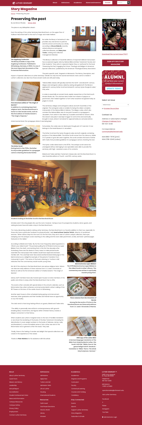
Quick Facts (13, 378)
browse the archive (111, 108)
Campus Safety (14, 404)
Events (73, 402)
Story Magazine (76, 412)
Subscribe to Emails (77, 416)
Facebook (105, 398)
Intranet (43, 416)
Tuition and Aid (45, 381)
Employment (13, 411)
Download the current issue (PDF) (115, 53)
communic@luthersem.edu (112, 131)
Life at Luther (44, 388)
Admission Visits (45, 385)
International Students (47, 394)
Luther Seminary (22, 2)
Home (13, 13)
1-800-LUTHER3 (107, 385)
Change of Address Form (111, 121)
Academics (75, 375)
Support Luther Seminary (79, 409)
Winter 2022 (32, 22)
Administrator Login (110, 416)
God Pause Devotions (47, 406)
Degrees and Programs (79, 378)
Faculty (73, 385)
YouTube (105, 411)
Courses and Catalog (78, 391)
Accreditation (14, 391)
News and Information (16, 398)
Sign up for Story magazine (115, 62)
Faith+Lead (44, 402)
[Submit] (128, 2)
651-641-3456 (106, 380)
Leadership (13, 385)
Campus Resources (16, 401)
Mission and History (15, 381)
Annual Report (14, 388)
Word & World (45, 409)
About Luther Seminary (17, 375)
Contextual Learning (78, 388)
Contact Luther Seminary (18, 414)
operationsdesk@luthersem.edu (113, 390)
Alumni (73, 406)
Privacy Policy (13, 408)
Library (42, 412)
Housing (43, 391)
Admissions (44, 375)
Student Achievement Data (18, 394)
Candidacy (75, 394)
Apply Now (43, 378)
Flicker (104, 405)
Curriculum (75, 381)
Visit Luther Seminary (109, 394)
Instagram (105, 408)
